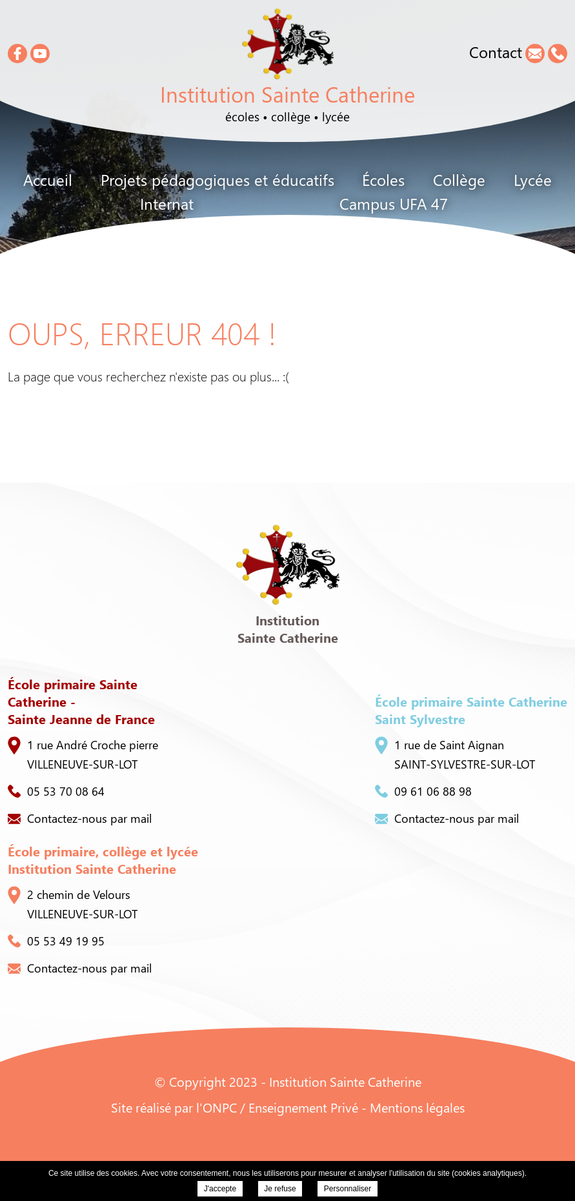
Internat (167, 203)
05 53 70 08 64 (56, 791)
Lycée (533, 179)
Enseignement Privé (303, 1107)
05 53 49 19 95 (56, 941)
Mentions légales (417, 1107)
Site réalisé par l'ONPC (174, 1107)
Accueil (47, 179)
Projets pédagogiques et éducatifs (217, 179)
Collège (459, 179)
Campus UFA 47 (393, 203)
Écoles (383, 179)
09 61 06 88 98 (423, 791)
